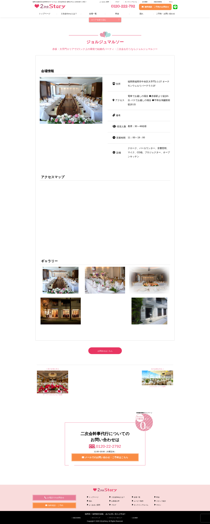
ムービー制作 (138, 501)
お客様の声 (115, 501)
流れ (141, 14)
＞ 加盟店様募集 (76, 518)
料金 (117, 14)
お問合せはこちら (105, 351)
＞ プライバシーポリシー (114, 518)
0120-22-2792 (108, 446)
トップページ (44, 14)
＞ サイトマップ (95, 518)
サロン (171, 2)
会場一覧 (93, 14)
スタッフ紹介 (161, 501)
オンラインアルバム (131, 2)
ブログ (117, 2)
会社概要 (144, 2)
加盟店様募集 (158, 2)
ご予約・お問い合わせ (165, 14)
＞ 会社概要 (134, 518)
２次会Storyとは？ (69, 14)
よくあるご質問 (104, 2)
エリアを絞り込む (98, 20)
